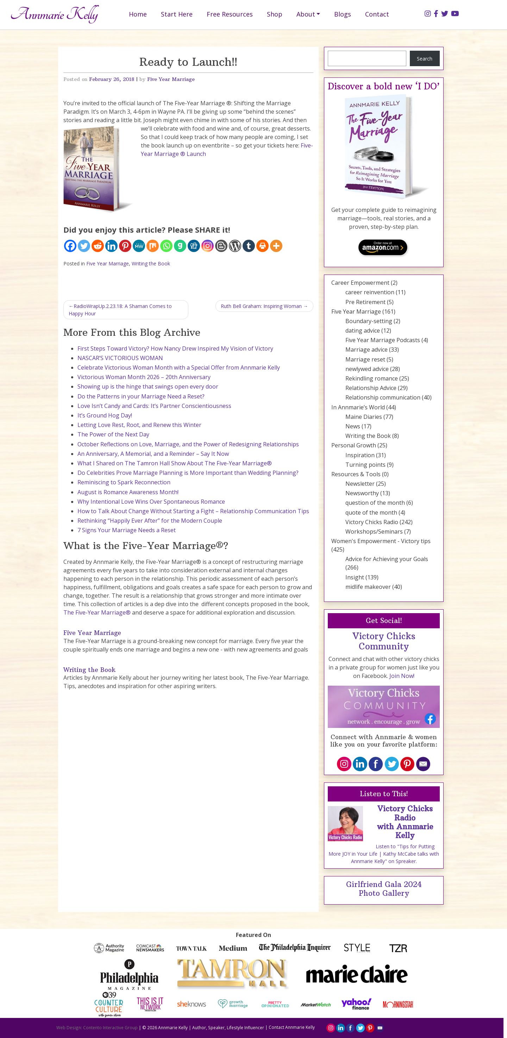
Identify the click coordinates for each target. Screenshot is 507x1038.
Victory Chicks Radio (371, 522)
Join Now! (401, 676)
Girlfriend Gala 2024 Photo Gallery (384, 889)
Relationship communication (382, 397)
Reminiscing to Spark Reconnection (123, 482)
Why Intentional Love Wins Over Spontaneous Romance (151, 501)
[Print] (262, 246)
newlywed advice (367, 369)
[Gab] (180, 246)
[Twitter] (84, 246)
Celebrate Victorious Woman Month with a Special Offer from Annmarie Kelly (178, 367)
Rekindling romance (371, 378)
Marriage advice (366, 349)
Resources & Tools (356, 474)
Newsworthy (362, 493)
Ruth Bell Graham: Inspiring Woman (261, 306)
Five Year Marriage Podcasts (382, 340)
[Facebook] (70, 246)
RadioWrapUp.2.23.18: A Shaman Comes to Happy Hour (120, 310)
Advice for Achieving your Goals (386, 559)
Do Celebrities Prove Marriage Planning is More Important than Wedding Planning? (188, 473)
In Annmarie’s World (358, 407)
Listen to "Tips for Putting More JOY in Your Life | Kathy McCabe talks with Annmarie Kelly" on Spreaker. (383, 853)
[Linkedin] (111, 246)
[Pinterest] (125, 246)
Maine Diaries (363, 417)
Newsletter (360, 483)
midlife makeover (368, 587)
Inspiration (360, 455)
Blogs (342, 14)
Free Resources (230, 14)
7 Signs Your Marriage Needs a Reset (126, 530)
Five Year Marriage (171, 79)
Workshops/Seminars (374, 531)
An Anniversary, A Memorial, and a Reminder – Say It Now (153, 454)
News (352, 426)
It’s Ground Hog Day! (104, 415)
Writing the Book (151, 263)
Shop (274, 14)
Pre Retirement (365, 302)
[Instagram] (207, 246)
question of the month (375, 503)
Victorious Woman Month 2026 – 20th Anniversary (144, 377)
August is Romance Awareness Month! (128, 492)
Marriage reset (365, 359)
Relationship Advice (370, 388)
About (305, 14)
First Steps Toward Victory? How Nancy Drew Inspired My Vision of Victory (175, 348)
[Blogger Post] (221, 246)
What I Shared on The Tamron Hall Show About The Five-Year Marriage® (174, 463)
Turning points (365, 464)
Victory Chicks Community (383, 641)
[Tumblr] (249, 246)
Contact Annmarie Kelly (292, 1027)
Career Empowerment (360, 283)
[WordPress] (235, 246)
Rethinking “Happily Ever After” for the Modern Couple (149, 520)
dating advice (362, 330)
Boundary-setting (368, 321)
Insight (354, 577)
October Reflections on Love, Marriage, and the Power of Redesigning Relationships (188, 444)
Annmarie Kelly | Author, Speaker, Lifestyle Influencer (211, 1027)
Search (424, 58)
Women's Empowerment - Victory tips (381, 541)
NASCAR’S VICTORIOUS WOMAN (120, 358)
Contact (377, 14)
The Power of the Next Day (113, 434)
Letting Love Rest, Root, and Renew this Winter (139, 425)
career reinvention (369, 292)
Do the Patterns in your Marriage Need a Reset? (141, 396)
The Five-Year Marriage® (97, 612)
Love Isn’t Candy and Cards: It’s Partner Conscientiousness (154, 406)
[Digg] (194, 246)
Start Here (177, 14)
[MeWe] (139, 246)
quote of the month (371, 512)
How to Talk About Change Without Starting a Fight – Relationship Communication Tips (193, 511)
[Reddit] (98, 246)
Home (138, 14)
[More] (276, 246)
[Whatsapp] (166, 246)
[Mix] (152, 246)
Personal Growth (353, 445)
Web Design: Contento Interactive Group (97, 1027)
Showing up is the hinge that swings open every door (147, 386)
